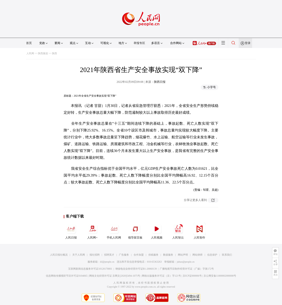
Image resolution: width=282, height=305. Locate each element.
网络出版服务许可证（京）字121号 (161, 275)
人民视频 (156, 231)
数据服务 (168, 254)
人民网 (30, 53)
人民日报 (71, 231)
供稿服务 (153, 254)
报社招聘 (95, 254)
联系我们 (227, 254)
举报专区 (139, 43)
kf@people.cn (107, 261)
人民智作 (199, 231)
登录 (248, 43)
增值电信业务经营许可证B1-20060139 (136, 268)
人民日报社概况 (59, 254)
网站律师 (197, 254)
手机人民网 (114, 231)
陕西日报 (159, 81)
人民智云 (178, 231)
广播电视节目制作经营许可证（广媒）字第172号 (187, 268)
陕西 (54, 53)
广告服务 (124, 254)
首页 (29, 43)
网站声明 (183, 254)
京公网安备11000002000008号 (220, 275)
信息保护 (212, 254)
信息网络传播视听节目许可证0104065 (66, 275)
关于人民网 (78, 254)
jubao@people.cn (185, 261)
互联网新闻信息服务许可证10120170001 (90, 268)
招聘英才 (109, 254)
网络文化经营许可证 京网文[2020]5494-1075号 (114, 275)
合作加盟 (139, 254)
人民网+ (92, 231)
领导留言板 (135, 231)
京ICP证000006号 (192, 275)
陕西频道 (43, 53)
